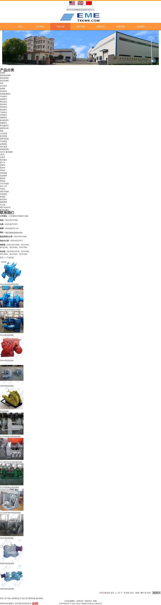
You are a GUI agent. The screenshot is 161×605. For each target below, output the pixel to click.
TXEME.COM (86, 604)
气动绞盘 (3, 141)
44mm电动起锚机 (7, 538)
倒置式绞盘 (4, 139)
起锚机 (2, 73)
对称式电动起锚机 (7, 589)
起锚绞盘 (3, 144)
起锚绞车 (3, 99)
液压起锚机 (4, 81)
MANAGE (4, 604)
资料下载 (80, 26)
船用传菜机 (4, 210)
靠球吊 (2, 168)
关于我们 (40, 26)
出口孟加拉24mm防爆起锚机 (11, 462)
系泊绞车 (3, 91)
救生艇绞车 (4, 126)
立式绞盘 (3, 133)
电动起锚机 (4, 78)
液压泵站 (3, 199)
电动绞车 (3, 110)
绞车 (2, 83)
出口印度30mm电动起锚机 (10, 437)
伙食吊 (2, 157)
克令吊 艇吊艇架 (6, 152)
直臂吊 (2, 165)
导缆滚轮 (3, 194)
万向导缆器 (4, 184)
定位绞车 (3, 86)
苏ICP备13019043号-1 (23, 604)
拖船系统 (3, 202)
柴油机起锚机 (5, 75)
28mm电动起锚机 (7, 360)
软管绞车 (3, 107)
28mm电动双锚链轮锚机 (9, 284)
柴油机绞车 (4, 120)
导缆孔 (2, 189)
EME (95, 601)
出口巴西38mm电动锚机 (9, 487)
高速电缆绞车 (5, 94)
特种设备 (3, 173)
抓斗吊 (2, 162)
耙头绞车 (3, 102)
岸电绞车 (3, 115)
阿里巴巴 (80, 601)
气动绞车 (3, 112)
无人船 (2, 205)
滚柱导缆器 (4, 192)
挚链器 (2, 181)
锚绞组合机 (4, 128)
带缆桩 (2, 197)
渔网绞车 (3, 118)
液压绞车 (3, 104)
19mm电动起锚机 (7, 386)
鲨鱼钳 (2, 178)
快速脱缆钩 (4, 149)
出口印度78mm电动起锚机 (10, 513)
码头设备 (3, 147)
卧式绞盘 (3, 136)
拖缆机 (2, 89)
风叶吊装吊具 (5, 207)
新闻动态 (101, 26)
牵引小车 (3, 186)
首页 (20, 26)
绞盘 (2, 131)
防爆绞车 (3, 123)
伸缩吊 (2, 170)
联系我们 (141, 26)
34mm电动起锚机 (7, 335)
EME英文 (88, 601)
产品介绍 (60, 26)
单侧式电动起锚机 (7, 563)
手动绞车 (3, 96)
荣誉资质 (121, 26)
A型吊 (2, 155)
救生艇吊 (3, 160)
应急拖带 (3, 176)
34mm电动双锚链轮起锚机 (10, 310)
